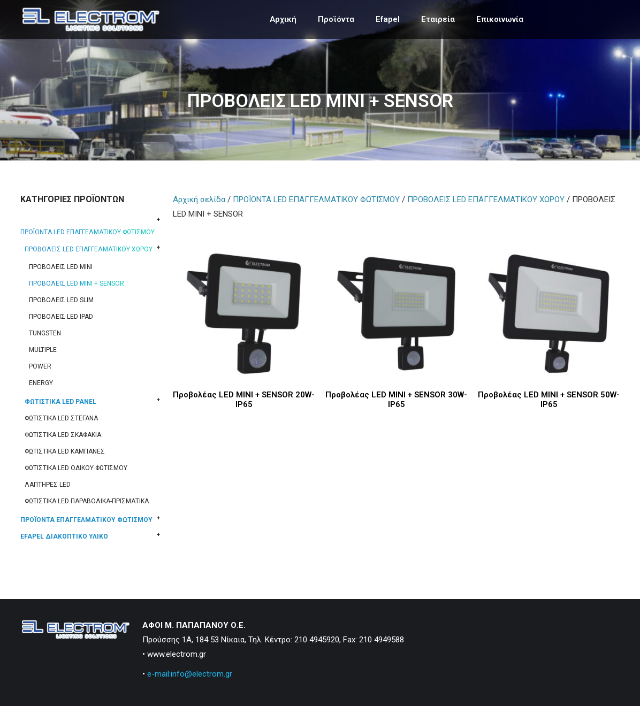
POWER (40, 366)
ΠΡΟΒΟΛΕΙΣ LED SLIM (61, 300)
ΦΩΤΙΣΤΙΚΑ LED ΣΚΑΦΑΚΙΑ (63, 435)
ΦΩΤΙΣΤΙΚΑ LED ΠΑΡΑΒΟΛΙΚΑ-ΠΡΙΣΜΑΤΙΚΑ (87, 501)
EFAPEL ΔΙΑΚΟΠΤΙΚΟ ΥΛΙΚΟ (64, 536)
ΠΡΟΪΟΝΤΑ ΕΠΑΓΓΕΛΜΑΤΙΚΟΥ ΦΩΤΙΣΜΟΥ (86, 520)
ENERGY (41, 383)
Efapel (388, 19)
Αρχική (283, 19)
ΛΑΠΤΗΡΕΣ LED (48, 484)
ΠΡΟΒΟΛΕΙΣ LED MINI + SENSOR (76, 283)
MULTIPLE (43, 350)
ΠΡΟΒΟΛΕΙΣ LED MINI (61, 267)
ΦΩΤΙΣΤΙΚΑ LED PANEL (60, 401)
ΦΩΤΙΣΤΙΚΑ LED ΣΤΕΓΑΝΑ (61, 418)
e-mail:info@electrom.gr (189, 674)
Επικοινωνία (499, 19)
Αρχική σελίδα (199, 199)
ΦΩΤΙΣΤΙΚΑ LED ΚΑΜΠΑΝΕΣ (65, 451)
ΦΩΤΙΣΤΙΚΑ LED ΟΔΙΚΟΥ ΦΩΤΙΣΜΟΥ (76, 468)
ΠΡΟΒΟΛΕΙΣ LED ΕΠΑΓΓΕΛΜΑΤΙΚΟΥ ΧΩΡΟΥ (89, 249)
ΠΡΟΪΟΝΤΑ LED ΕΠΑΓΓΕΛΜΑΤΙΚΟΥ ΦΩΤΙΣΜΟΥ (87, 232)
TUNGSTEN (45, 333)
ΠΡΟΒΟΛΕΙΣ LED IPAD (61, 316)
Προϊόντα (336, 19)
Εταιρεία (438, 19)
